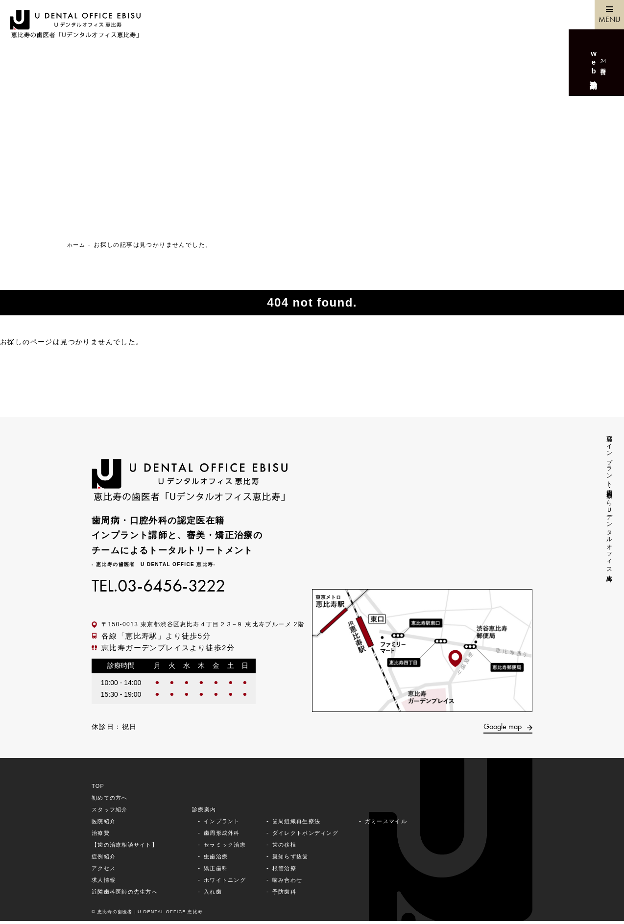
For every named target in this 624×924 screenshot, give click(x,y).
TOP (99, 788)
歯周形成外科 (229, 835)
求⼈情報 (105, 882)
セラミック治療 (233, 847)
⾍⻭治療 (223, 859)
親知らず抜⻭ (301, 859)
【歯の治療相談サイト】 (128, 847)
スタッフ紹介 (111, 812)
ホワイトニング (233, 882)
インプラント (229, 824)
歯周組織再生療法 (308, 824)
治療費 (101, 835)
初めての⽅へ (111, 800)
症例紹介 (105, 859)
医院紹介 (105, 824)
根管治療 (295, 871)
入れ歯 (219, 894)
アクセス (105, 871)
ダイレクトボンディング (318, 835)
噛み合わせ (298, 882)
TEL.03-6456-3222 (167, 586)
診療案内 (211, 812)
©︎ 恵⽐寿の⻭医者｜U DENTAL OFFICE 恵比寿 (153, 914)
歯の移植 (295, 847)
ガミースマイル (404, 824)
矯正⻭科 (223, 871)
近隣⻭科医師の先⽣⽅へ (128, 894)
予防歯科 (295, 894)
